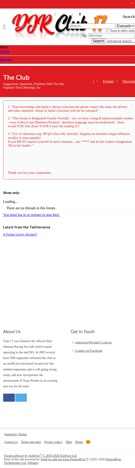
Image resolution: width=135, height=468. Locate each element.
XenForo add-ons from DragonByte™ (64, 459)
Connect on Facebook (88, 350)
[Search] (80, 14)
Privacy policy (53, 442)
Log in (4, 51)
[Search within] (125, 26)
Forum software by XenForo (40, 455)
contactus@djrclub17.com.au (93, 342)
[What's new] (72, 14)
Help (69, 442)
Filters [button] (7, 183)
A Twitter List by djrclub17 (20, 234)
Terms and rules (31, 442)
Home (79, 442)
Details (32, 463)
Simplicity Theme (15, 434)
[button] (6, 27)
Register (6, 59)
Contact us (11, 442)
